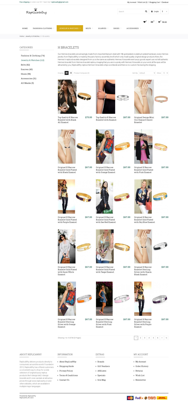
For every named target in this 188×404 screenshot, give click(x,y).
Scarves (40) (27, 69)
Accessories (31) (28, 78)
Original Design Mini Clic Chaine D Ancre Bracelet (144, 120)
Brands (101, 361)
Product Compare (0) (81, 73)
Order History (142, 366)
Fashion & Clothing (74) (33, 55)
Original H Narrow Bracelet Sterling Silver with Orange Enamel (66, 323)
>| (166, 338)
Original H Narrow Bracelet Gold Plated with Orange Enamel (105, 170)
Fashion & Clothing (43, 28)
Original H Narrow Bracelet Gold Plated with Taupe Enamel (105, 269)
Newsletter (141, 380)
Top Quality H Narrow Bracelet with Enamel (106, 118)
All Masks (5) (27, 83)
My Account (131, 2)
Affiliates (102, 371)
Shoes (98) (26, 74)
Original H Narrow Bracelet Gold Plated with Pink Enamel (143, 170)
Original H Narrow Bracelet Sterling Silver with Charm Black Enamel (143, 271)
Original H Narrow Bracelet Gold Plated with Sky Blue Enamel (144, 219)
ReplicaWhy (32, 396)
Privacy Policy (66, 371)
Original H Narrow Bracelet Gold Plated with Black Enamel (67, 170)
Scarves (103, 28)
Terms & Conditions (68, 375)
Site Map (102, 380)
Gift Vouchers (104, 366)
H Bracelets (45, 36)
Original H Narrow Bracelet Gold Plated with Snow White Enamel (67, 271)
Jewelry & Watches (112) (32, 60)
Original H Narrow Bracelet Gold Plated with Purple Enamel (67, 219)
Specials (101, 375)
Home (25, 28)
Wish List (140, 375)
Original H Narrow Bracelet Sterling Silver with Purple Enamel (143, 323)
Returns (139, 371)
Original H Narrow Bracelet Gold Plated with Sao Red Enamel (106, 219)
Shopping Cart (154, 2)
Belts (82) (25, 64)
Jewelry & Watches (69, 28)
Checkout (165, 2)
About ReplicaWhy (67, 361)
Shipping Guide (66, 366)
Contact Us (64, 380)
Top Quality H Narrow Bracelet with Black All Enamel (68, 120)
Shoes (117, 28)
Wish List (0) (143, 2)
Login (155, 11)
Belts (89, 28)
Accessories (134, 28)
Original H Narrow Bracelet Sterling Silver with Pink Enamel (104, 323)
